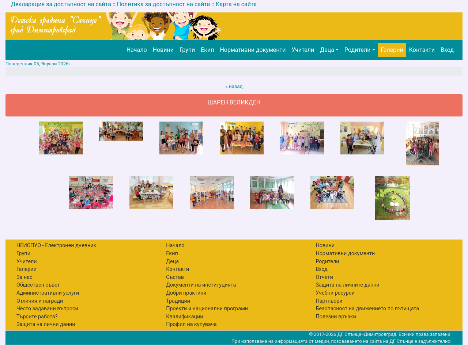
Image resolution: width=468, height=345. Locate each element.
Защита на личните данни (348, 285)
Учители (302, 49)
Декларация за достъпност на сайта (61, 4)
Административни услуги (47, 293)
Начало (137, 49)
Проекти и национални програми (207, 309)
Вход (447, 49)
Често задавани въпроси (47, 309)
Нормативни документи (253, 49)
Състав (175, 277)
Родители (357, 49)
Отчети (324, 277)
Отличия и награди (39, 301)
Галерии (392, 49)
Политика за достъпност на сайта (163, 4)
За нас (24, 277)
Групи (187, 49)
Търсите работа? (36, 317)
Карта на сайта (236, 4)
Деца (327, 49)
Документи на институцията (201, 285)
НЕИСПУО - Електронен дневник (56, 245)
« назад (234, 86)
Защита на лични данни (45, 324)
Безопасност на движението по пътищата (367, 309)
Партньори (329, 301)
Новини (163, 49)
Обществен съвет (38, 285)
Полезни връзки (336, 317)
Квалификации (184, 317)
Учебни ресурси (335, 293)
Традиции (178, 301)
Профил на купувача (191, 324)
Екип (207, 49)
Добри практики (186, 293)
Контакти (422, 49)
